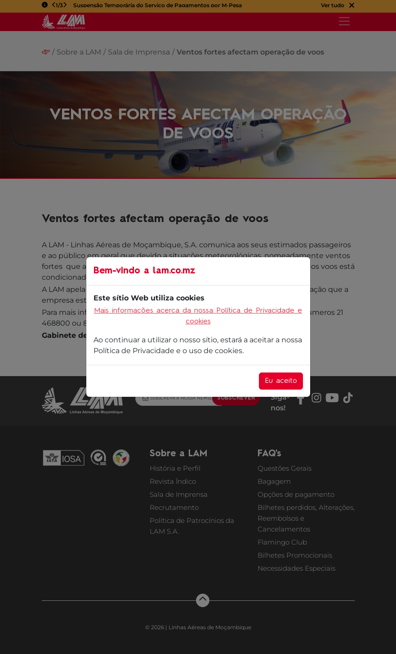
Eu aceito (281, 381)
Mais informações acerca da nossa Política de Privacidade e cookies (198, 316)
